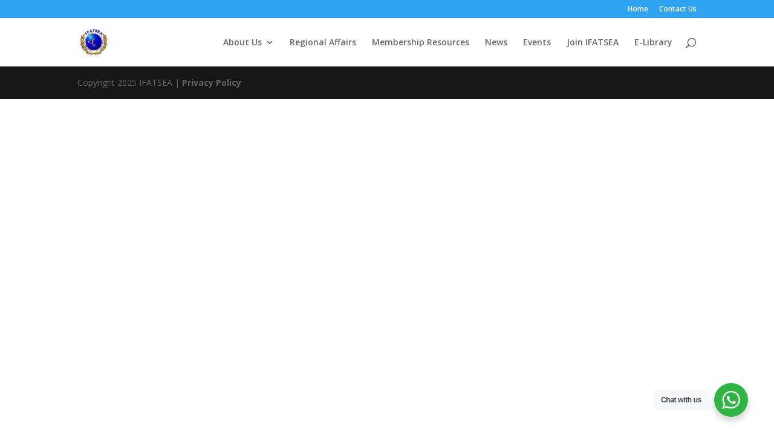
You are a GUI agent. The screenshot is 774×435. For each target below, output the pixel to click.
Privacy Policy (211, 82)
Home (638, 9)
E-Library (653, 43)
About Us (242, 43)
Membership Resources (420, 43)
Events (537, 43)
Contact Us (678, 9)
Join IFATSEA (593, 43)
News (496, 43)
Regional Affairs (323, 43)
